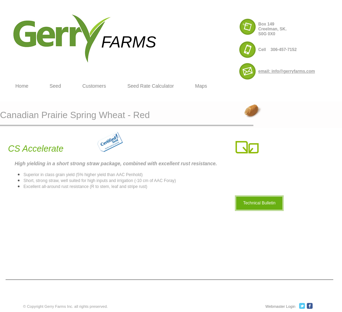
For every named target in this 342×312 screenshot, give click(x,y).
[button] (60, 86)
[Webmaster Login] (280, 306)
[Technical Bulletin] (259, 203)
